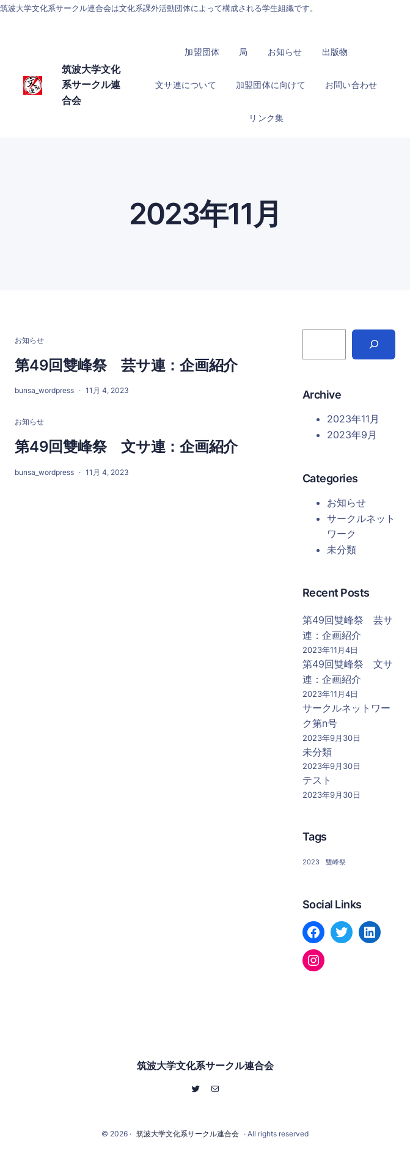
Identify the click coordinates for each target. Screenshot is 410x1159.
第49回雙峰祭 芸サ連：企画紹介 (126, 365)
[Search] (373, 344)
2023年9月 (352, 435)
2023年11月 (353, 419)
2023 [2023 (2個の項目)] (311, 862)
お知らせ (29, 340)
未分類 (341, 549)
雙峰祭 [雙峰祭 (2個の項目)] (336, 862)
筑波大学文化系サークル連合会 (91, 84)
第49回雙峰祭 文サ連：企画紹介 (126, 446)
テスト (317, 780)
